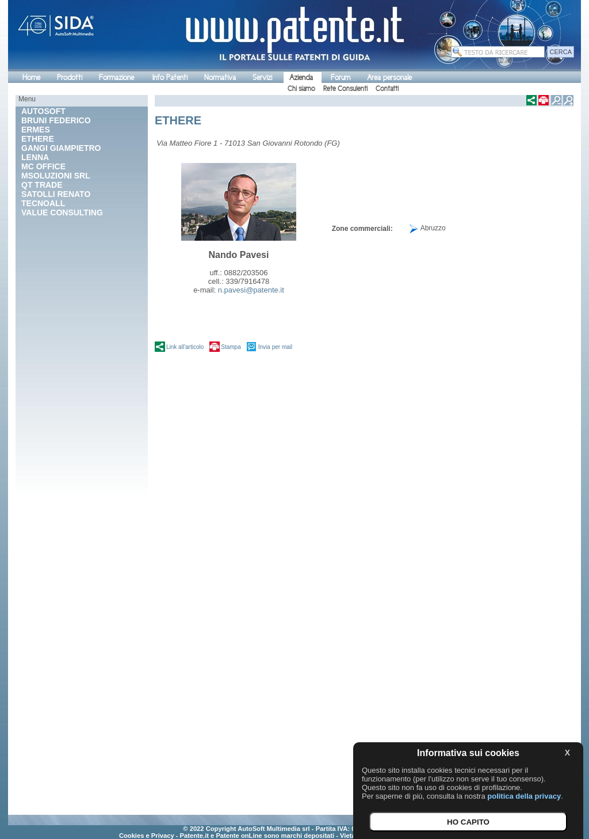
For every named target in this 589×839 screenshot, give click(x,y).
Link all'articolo (185, 347)
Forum (340, 77)
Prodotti (69, 77)
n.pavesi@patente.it (251, 290)
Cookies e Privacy (146, 835)
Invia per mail (275, 347)
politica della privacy (524, 796)
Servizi (262, 77)
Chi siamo (301, 89)
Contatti (387, 89)
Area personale (389, 77)
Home (31, 77)
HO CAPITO (468, 822)
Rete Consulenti (345, 89)
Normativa (220, 77)
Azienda (301, 77)
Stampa (230, 347)
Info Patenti (170, 77)
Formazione (116, 77)
